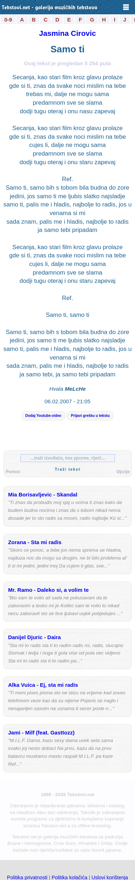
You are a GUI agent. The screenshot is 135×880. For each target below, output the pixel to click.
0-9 (8, 19)
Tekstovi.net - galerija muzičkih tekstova (49, 8)
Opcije (123, 471)
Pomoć (13, 471)
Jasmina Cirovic (67, 33)
